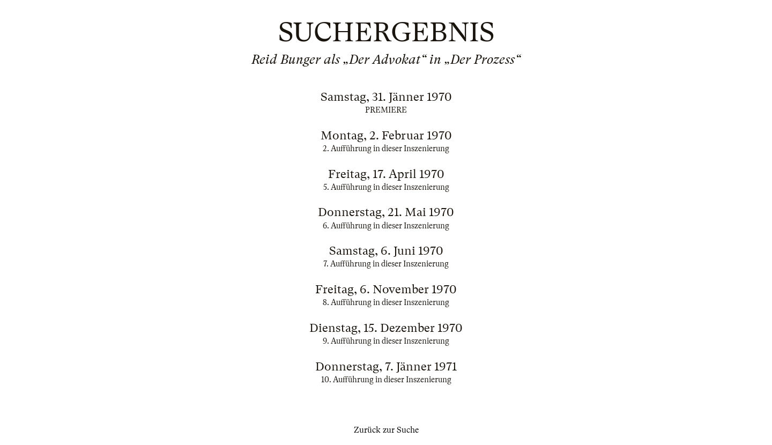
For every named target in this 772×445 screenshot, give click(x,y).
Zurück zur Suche (386, 430)
